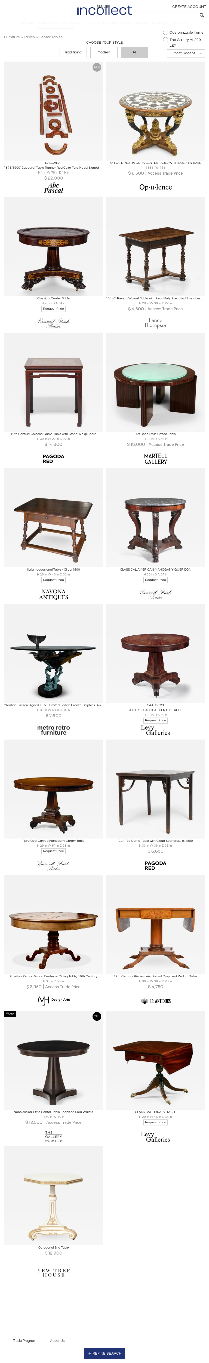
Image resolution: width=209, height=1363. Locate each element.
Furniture (14, 42)
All (135, 57)
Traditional (73, 57)
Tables (31, 42)
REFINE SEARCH (104, 1352)
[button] (183, 58)
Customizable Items (181, 37)
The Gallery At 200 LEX (179, 47)
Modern (103, 57)
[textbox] (167, 15)
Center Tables (53, 42)
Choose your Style (104, 47)
